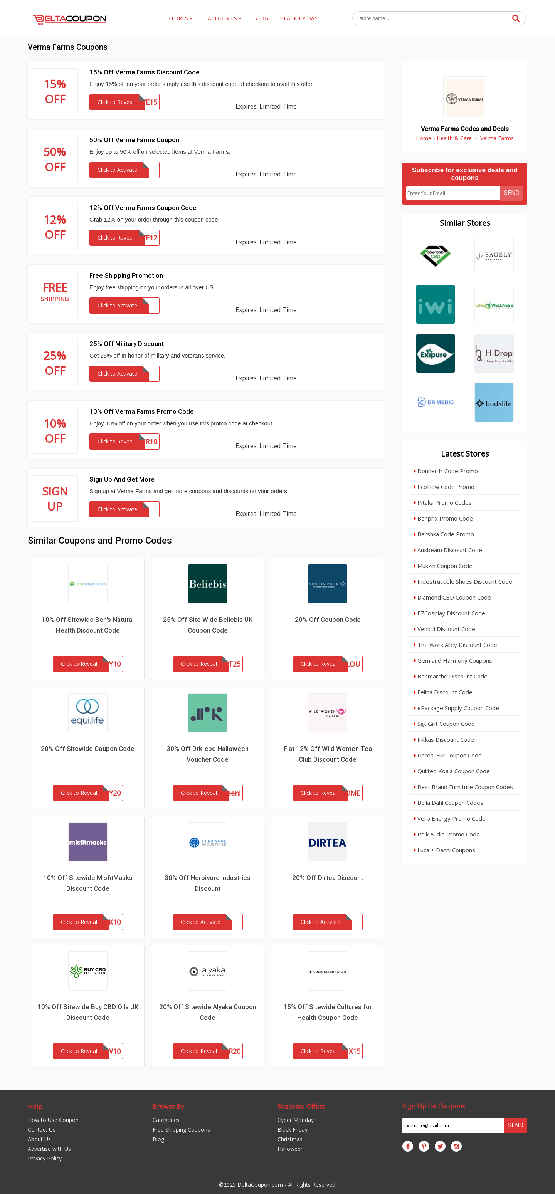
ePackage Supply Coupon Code (456, 708)
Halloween (291, 1148)
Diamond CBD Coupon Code (452, 597)
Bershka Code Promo (444, 534)
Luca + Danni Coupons (444, 850)
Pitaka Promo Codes (443, 502)
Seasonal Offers (301, 1106)
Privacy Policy (45, 1158)
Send (512, 192)
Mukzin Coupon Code (443, 565)
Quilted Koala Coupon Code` (452, 771)
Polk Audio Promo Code (447, 834)
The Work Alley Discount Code (455, 644)
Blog (158, 1139)
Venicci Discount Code (444, 629)
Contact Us (42, 1129)
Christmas (290, 1139)
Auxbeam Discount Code (448, 550)
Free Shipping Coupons (181, 1129)
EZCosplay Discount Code (449, 613)
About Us (39, 1139)
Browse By (168, 1106)
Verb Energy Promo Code (450, 818)
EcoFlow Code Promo (444, 486)
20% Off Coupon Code (328, 619)
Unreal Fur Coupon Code (448, 755)
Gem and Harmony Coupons (453, 660)
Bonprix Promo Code (443, 518)
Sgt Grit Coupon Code (444, 723)
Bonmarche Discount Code (451, 676)
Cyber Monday (296, 1119)
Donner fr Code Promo (446, 471)
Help (35, 1106)
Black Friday (293, 1129)
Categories (166, 1119)
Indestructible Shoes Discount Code (463, 581)
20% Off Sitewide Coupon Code (88, 748)
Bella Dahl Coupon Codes (448, 802)
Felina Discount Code (443, 692)
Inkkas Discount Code (444, 739)
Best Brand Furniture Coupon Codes (463, 787)
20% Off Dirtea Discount (327, 878)
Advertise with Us (49, 1148)
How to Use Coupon (53, 1119)
